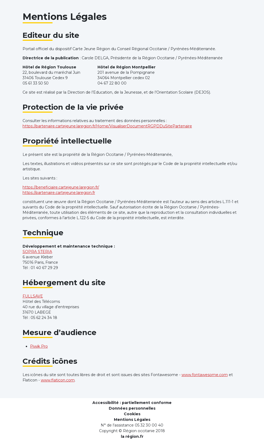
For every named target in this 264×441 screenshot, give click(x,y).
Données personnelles (132, 408)
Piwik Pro (39, 346)
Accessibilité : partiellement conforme (132, 402)
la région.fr (132, 436)
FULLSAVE (33, 296)
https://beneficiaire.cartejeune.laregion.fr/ (61, 187)
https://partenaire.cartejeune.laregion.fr (59, 192)
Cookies (132, 413)
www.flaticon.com (58, 380)
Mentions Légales (132, 419)
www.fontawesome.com (205, 374)
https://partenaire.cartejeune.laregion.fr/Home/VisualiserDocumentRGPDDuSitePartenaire (107, 126)
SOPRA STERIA (37, 251)
